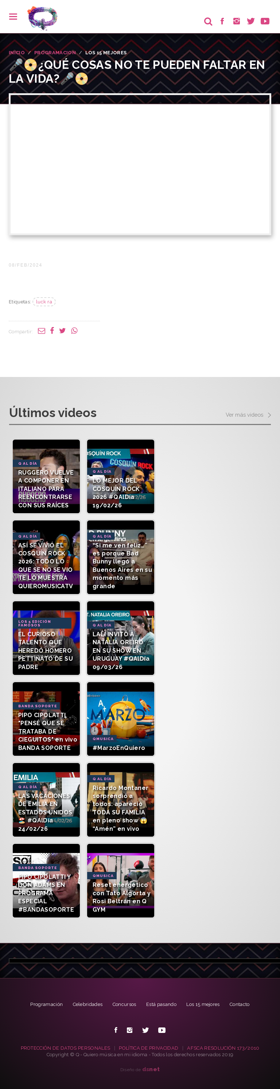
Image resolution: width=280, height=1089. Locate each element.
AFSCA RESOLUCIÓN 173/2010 (223, 1048)
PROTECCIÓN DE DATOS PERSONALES (65, 1048)
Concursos (124, 1004)
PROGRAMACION (55, 52)
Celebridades (88, 1004)
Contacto (240, 1004)
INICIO (17, 52)
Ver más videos (248, 415)
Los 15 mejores (203, 1004)
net (151, 1069)
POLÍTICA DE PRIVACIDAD (148, 1048)
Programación (46, 1004)
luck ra (44, 301)
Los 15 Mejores (106, 52)
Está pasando (161, 1004)
